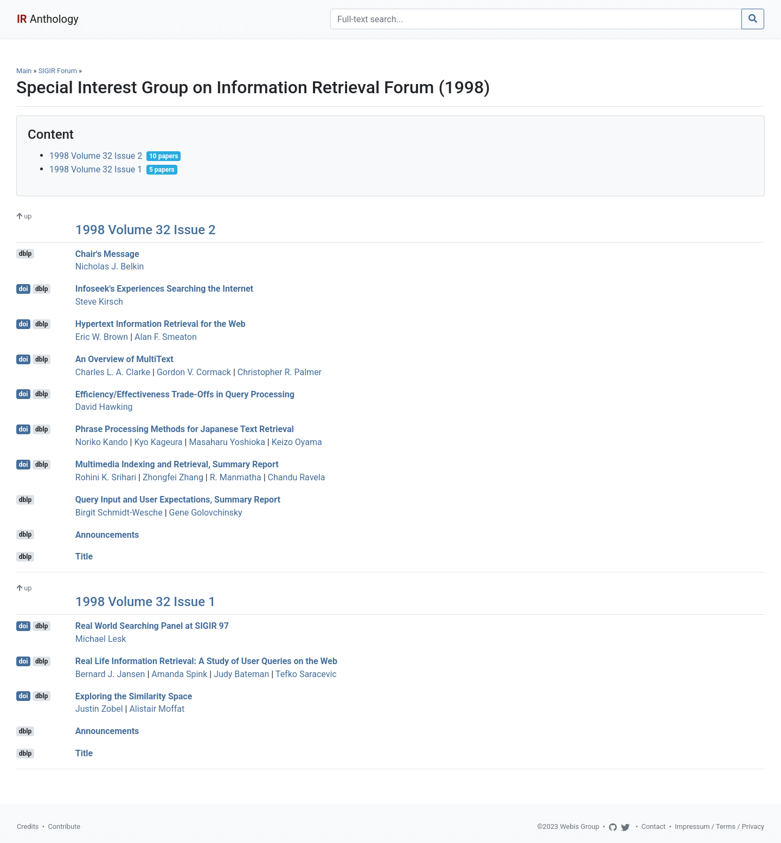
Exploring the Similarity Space (133, 696)
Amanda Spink (179, 674)
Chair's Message (107, 253)
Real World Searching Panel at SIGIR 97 (152, 626)
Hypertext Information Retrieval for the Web (160, 324)
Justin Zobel (99, 709)
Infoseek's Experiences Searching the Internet (164, 289)
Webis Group (579, 826)
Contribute (64, 826)
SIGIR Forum (58, 71)
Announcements (107, 534)
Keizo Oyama (297, 442)
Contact (654, 826)
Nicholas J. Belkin (109, 266)
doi (23, 289)
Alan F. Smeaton (166, 337)
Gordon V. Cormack (194, 372)
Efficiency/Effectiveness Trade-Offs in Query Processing (185, 394)
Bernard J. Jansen (110, 674)
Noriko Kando (101, 442)
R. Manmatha (235, 477)
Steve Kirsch (99, 302)
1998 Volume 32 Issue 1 (95, 169)
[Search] (536, 19)
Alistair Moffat (156, 709)
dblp (25, 254)
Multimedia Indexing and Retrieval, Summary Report (177, 464)
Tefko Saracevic (306, 674)
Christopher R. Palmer (280, 372)
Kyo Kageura (158, 442)
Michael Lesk (100, 639)
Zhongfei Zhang (173, 477)
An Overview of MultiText (124, 359)
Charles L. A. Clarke (112, 372)
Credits (28, 826)
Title (84, 556)
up (23, 216)
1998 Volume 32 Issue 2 (95, 156)
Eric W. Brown (101, 337)
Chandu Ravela (296, 477)
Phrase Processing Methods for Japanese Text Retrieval (184, 429)
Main (23, 71)
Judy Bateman (241, 674)
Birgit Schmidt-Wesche (119, 512)
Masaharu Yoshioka (227, 442)
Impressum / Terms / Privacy (719, 826)
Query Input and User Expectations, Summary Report (177, 499)
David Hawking (104, 407)
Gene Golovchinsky (205, 512)
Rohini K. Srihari (105, 477)
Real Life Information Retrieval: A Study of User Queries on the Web (206, 661)
